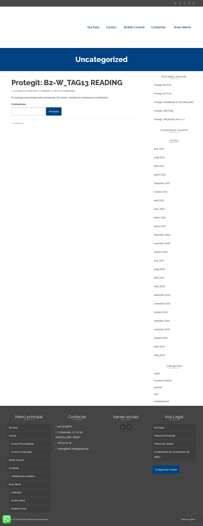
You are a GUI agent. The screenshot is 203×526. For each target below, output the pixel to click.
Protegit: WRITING (163, 110)
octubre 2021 (161, 191)
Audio (157, 373)
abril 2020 (159, 277)
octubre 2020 (161, 252)
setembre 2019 (161, 320)
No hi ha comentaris (64, 91)
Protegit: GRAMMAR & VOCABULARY (174, 102)
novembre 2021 (162, 183)
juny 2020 (159, 260)
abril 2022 (159, 166)
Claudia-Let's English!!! (26, 91)
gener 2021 (160, 226)
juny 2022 (159, 148)
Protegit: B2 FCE (162, 85)
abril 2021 (159, 200)
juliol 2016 (159, 346)
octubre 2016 (161, 338)
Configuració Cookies (166, 469)
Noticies (158, 387)
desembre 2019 (162, 295)
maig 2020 (159, 269)
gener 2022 (160, 174)
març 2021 (159, 209)
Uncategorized (17, 123)
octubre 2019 (161, 312)
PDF (156, 394)
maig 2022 (159, 157)
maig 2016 (159, 355)
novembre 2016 (162, 329)
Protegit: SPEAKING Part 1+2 (169, 119)
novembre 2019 (162, 303)
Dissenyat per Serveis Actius (37, 519)
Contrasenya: (28, 109)
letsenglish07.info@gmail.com (72, 448)
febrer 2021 (160, 217)
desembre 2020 (162, 234)
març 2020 (159, 286)
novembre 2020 (162, 243)
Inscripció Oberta (163, 380)
